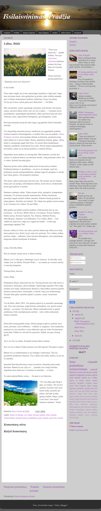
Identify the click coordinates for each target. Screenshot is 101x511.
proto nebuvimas (81, 404)
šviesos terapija (74, 417)
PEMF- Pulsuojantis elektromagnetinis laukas (87, 113)
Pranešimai (76, 258)
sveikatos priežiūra (91, 410)
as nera (79, 372)
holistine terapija (74, 399)
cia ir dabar (28, 415)
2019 (74, 311)
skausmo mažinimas (91, 407)
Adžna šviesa (65, 33)
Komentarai (76, 262)
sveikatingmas (80, 410)
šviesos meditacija (91, 415)
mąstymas (72, 388)
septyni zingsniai (77, 375)
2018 (74, 340)
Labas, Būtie (83, 134)
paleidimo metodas (83, 388)
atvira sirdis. (87, 394)
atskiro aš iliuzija (16, 415)
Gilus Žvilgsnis (44, 33)
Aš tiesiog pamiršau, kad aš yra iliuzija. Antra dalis (87, 74)
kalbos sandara (91, 380)
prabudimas (32, 418)
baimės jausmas (74, 396)
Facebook (77, 33)
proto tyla (53, 418)
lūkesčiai (94, 399)
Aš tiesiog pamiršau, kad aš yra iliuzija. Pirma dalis (87, 233)
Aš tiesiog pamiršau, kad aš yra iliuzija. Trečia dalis (87, 152)
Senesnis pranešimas (54, 486)
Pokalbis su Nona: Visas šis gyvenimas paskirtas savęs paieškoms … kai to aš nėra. (87, 175)
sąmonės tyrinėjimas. (76, 412)
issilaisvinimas (9, 418)
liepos (77, 336)
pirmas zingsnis (86, 402)
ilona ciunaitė (51, 415)
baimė (95, 394)
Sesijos (54, 33)
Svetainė (7, 33)
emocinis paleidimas (91, 396)
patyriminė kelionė (75, 402)
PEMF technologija (91, 391)
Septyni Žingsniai (29, 33)
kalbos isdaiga (92, 386)
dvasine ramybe (39, 415)
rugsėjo (78, 315)
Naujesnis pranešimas (15, 486)
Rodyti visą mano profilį (78, 430)
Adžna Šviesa (83, 93)
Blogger (64, 505)
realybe (60, 418)
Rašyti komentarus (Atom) (24, 496)
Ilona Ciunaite (77, 426)
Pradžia (16, 33)
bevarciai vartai (90, 372)
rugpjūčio (78, 318)
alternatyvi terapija (75, 394)
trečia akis (87, 412)
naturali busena (21, 418)
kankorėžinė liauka (86, 399)
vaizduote (80, 415)
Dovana (81, 193)
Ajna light (81, 391)
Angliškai (73, 42)
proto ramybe (43, 418)
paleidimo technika (84, 383)
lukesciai (72, 383)
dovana (82, 396)
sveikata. (72, 410)
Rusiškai (72, 45)
